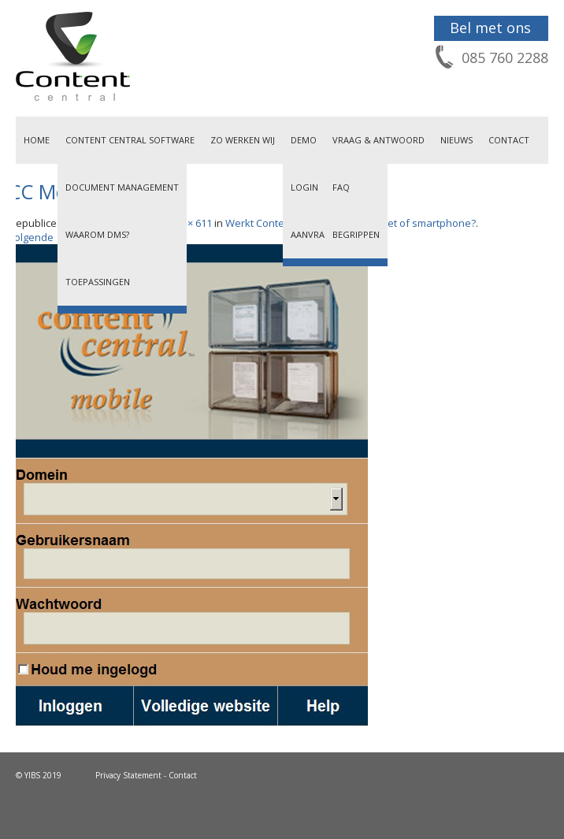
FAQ (341, 187)
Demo (304, 140)
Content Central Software (130, 140)
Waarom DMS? (97, 234)
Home (37, 140)
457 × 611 (190, 223)
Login (304, 187)
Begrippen (356, 234)
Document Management (122, 187)
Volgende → (37, 237)
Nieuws (456, 140)
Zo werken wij (242, 140)
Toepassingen (97, 282)
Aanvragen (317, 234)
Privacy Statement (128, 775)
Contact (508, 140)
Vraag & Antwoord (378, 140)
